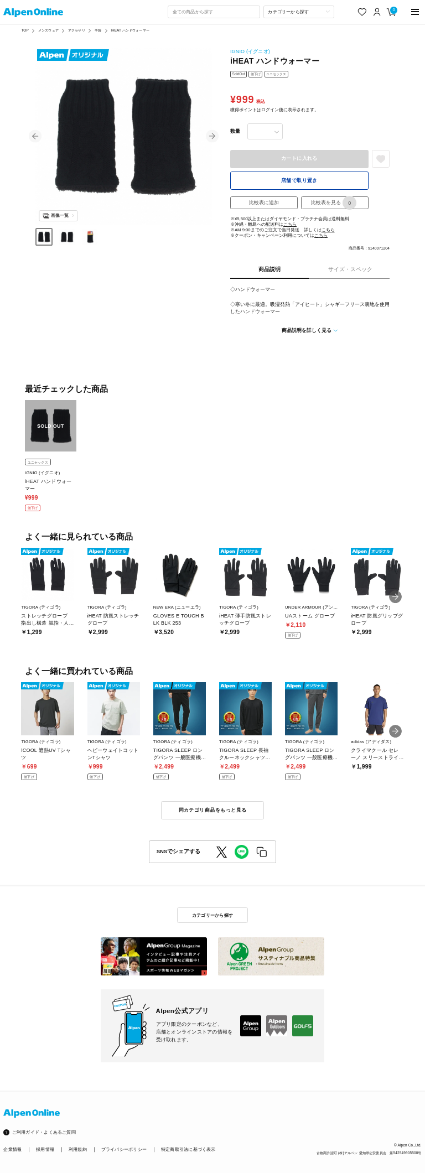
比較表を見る (333, 202)
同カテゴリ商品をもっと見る (213, 810)
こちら (290, 224)
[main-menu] (415, 12)
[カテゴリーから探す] (298, 12)
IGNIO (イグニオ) (250, 51)
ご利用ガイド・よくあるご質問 (44, 1132)
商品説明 (269, 269)
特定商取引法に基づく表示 (188, 1149)
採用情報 (45, 1149)
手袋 (98, 30)
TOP (24, 30)
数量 (235, 131)
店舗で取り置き (299, 180)
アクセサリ (76, 30)
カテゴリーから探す (212, 915)
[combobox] (214, 12)
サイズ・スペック (350, 269)
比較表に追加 (264, 202)
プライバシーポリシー (124, 1149)
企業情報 (12, 1149)
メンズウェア (48, 30)
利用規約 (78, 1149)
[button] (35, 136)
